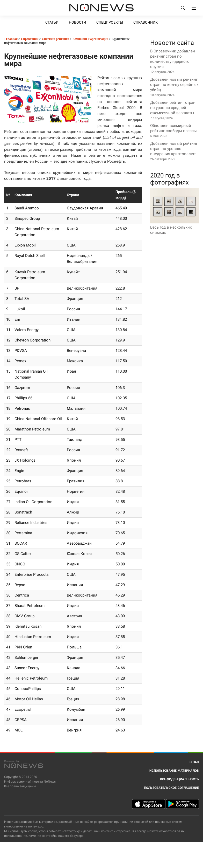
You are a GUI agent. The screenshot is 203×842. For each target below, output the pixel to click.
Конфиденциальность (179, 779)
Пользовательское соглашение (171, 788)
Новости (77, 22)
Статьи (52, 22)
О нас (194, 762)
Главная (11, 39)
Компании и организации (90, 39)
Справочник (145, 22)
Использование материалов (174, 770)
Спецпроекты (109, 22)
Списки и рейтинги (55, 39)
